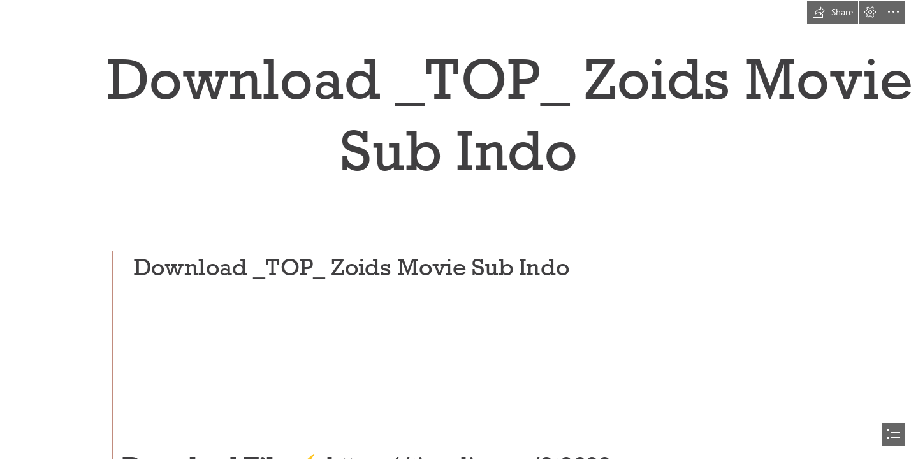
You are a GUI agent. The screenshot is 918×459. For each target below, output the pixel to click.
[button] (832, 12)
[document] (459, 229)
